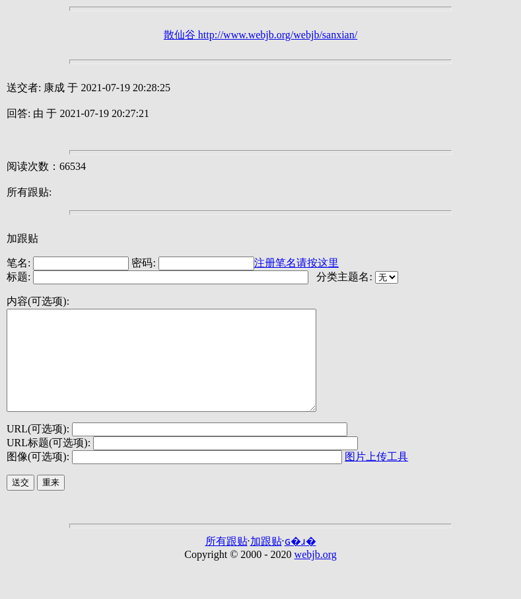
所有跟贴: (29, 192)
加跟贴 (22, 238)
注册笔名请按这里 (296, 262)
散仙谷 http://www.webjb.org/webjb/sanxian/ (260, 34)
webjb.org (316, 574)
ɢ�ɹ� (300, 561)
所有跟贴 (226, 561)
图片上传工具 (376, 476)
